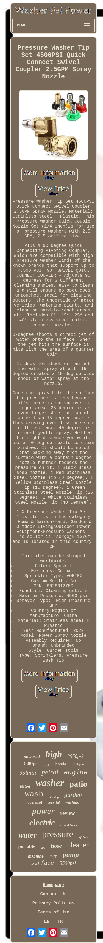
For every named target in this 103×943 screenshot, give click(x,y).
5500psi (67, 863)
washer (49, 783)
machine (36, 856)
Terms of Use (53, 912)
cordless (68, 825)
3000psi (78, 764)
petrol (49, 772)
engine (75, 772)
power (43, 811)
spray (83, 836)
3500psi (31, 763)
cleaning (54, 797)
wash (34, 794)
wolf (47, 765)
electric (42, 822)
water (27, 834)
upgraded (34, 802)
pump (71, 854)
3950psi (75, 756)
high (53, 754)
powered (32, 756)
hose (56, 845)
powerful (54, 802)
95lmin (27, 772)
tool (43, 847)
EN (46, 921)
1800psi (25, 786)
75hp (53, 856)
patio (78, 783)
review (67, 813)
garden (73, 794)
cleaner (78, 845)
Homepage (53, 885)
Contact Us (53, 894)
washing (72, 802)
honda (60, 764)
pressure (57, 834)
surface (42, 863)
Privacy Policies (53, 903)
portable (26, 846)
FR (60, 921)
